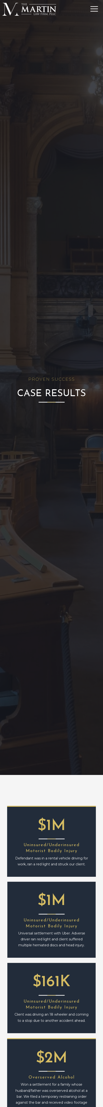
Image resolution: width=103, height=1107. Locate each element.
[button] (87, 9)
